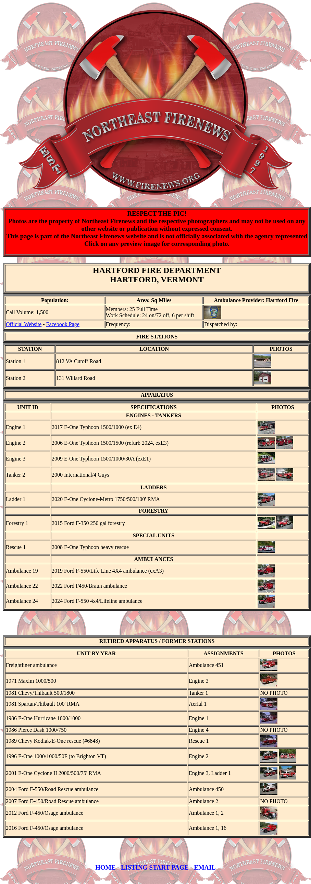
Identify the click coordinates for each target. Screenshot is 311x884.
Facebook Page (62, 324)
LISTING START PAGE (155, 873)
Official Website (23, 324)
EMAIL (204, 873)
